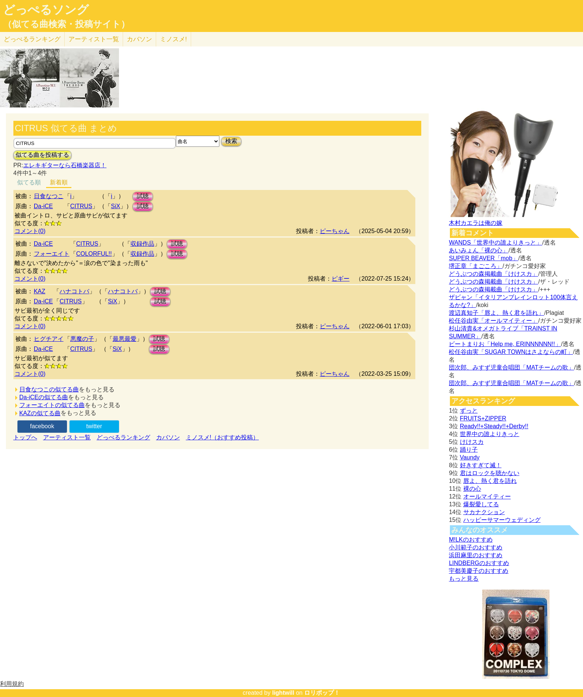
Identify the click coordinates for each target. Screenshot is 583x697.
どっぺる (32, 39)
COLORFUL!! (94, 254)
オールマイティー (487, 496)
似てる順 (29, 182)
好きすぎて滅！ (481, 465)
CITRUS (81, 206)
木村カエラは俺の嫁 (475, 223)
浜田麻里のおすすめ (475, 555)
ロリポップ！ (322, 693)
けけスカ (472, 442)
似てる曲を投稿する (42, 155)
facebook (42, 426)
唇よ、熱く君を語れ (490, 481)
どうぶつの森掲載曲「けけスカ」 (493, 274)
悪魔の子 (82, 339)
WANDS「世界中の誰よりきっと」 (495, 242)
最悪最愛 (124, 339)
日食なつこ (49, 196)
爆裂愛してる (481, 504)
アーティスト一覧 (67, 437)
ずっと (469, 410)
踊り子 (469, 449)
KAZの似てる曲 (40, 413)
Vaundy (470, 457)
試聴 (143, 196)
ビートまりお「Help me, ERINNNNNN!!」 (505, 344)
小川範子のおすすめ (475, 547)
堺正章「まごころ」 (475, 266)
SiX (115, 206)
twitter (94, 426)
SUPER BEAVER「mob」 (483, 258)
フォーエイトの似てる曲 (52, 405)
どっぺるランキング (123, 437)
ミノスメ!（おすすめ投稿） (222, 437)
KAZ (39, 291)
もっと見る (464, 578)
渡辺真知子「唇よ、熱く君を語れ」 (496, 313)
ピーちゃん (335, 231)
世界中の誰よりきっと (489, 434)
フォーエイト (52, 254)
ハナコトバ (74, 291)
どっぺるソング (46, 9)
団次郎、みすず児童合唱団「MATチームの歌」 (511, 367)
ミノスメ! (173, 39)
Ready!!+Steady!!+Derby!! (494, 426)
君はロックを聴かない (489, 473)
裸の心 (472, 488)
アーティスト (93, 39)
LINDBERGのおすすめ (479, 563)
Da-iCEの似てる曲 (43, 397)
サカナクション (484, 512)
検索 (231, 141)
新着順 (59, 182)
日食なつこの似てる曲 (49, 389)
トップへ (25, 437)
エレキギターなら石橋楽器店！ (64, 165)
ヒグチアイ (49, 339)
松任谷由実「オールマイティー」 (493, 320)
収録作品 (142, 244)
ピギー (341, 278)
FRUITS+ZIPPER (483, 418)
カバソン (139, 39)
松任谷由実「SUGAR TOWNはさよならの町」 (511, 352)
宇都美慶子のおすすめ (478, 571)
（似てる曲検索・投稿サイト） (66, 24)
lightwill (283, 693)
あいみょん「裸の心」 (478, 250)
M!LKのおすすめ (470, 539)
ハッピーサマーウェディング (502, 520)
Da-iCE (43, 206)
